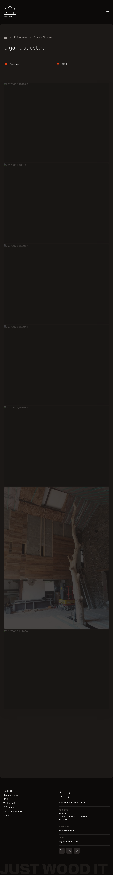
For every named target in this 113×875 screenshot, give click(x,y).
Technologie (9, 803)
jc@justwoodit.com (68, 842)
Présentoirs (20, 37)
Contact (7, 815)
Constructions (10, 795)
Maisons (7, 791)
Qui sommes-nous (12, 811)
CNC (5, 799)
